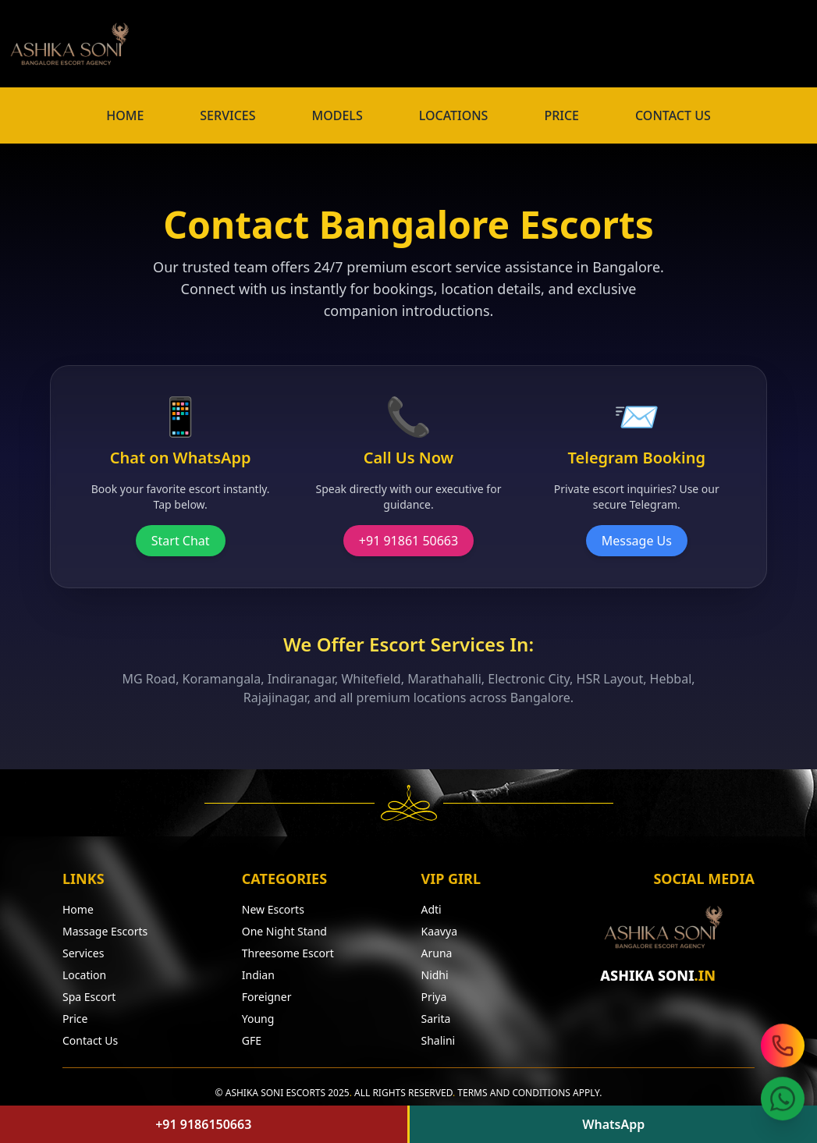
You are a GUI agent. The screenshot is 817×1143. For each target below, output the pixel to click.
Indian (258, 974)
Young (258, 1018)
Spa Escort (88, 996)
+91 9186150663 (203, 1124)
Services (83, 953)
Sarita (436, 1018)
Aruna (437, 953)
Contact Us (90, 1040)
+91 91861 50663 (408, 540)
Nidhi (435, 974)
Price (74, 1018)
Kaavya (439, 931)
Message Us (637, 540)
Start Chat (180, 540)
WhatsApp (613, 1124)
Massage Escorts (104, 931)
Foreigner (267, 996)
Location (84, 974)
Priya (434, 996)
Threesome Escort (288, 953)
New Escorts (273, 909)
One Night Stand (284, 931)
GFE (251, 1040)
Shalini (438, 1040)
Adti (431, 909)
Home (78, 909)
